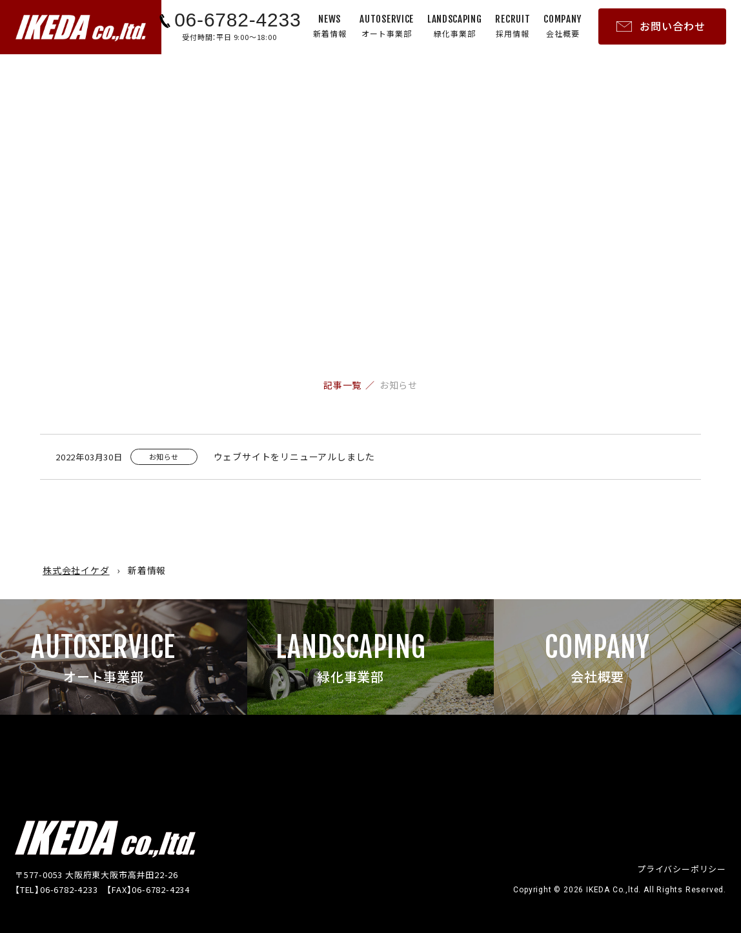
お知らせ (399, 384)
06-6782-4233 (237, 19)
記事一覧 (342, 384)
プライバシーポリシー (681, 869)
